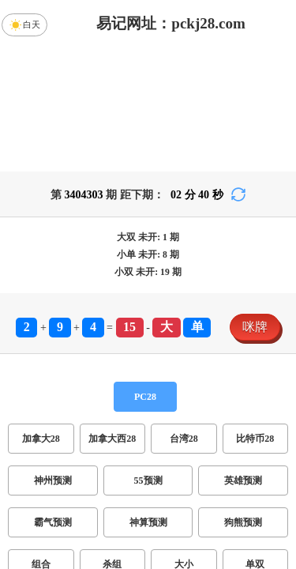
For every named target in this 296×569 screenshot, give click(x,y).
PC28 (145, 396)
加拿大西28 (112, 438)
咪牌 (255, 326)
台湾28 (184, 438)
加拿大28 (41, 438)
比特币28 (255, 438)
